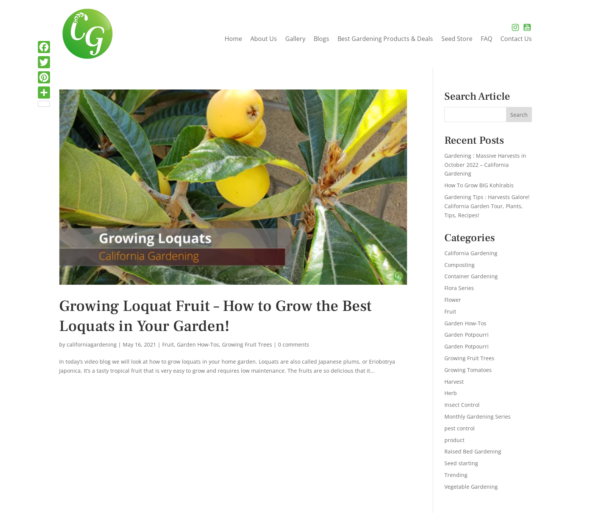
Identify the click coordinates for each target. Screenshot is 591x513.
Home (233, 39)
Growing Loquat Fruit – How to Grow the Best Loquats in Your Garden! (215, 316)
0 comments (293, 344)
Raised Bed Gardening (472, 451)
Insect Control (462, 404)
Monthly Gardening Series (477, 416)
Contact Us (516, 39)
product (454, 440)
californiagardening (92, 344)
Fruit (168, 344)
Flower (452, 299)
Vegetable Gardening (471, 486)
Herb (450, 393)
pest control (459, 428)
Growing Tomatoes (468, 369)
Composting (459, 264)
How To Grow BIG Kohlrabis (479, 185)
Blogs (321, 39)
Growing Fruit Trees (247, 344)
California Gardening (470, 253)
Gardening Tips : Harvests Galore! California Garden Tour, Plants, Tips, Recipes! (487, 206)
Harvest (454, 381)
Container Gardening (471, 276)
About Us (263, 39)
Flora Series (459, 288)
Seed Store (456, 39)
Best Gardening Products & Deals (385, 39)
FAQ (486, 39)
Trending (455, 474)
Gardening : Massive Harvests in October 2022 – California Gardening (485, 164)
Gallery (295, 39)
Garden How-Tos (198, 344)
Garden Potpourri (466, 334)
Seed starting (461, 463)
